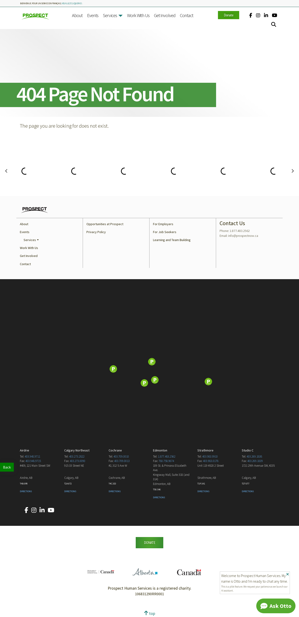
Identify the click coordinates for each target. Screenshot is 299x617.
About (77, 15)
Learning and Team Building (172, 240)
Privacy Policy (96, 232)
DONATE (149, 542)
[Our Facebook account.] (250, 15)
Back (7, 467)
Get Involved (164, 15)
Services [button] (30, 240)
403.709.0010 (121, 456)
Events (92, 15)
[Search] (273, 25)
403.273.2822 (77, 456)
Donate (228, 15)
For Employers (163, 224)
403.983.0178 (210, 461)
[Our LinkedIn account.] (266, 15)
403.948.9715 (33, 461)
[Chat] (275, 606)
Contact (186, 15)
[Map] (149, 369)
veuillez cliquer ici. (72, 3)
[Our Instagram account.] (258, 15)
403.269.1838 (254, 456)
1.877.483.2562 (166, 456)
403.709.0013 (122, 461)
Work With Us (138, 15)
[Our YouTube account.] (274, 15)
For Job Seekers (164, 232)
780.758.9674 (166, 461)
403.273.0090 (77, 461)
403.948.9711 (32, 456)
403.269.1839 (255, 461)
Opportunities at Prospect (104, 224)
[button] (120, 15)
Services (110, 15)
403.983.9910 (210, 456)
